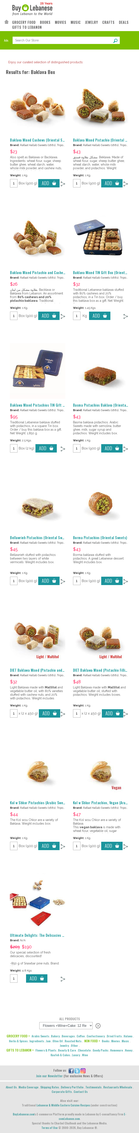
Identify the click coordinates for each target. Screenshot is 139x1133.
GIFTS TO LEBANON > (20, 1050)
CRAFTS (108, 22)
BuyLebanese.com (23, 1114)
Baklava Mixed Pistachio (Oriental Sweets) (105, 140)
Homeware (116, 1050)
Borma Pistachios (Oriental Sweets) (100, 537)
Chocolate (84, 1050)
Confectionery (96, 1036)
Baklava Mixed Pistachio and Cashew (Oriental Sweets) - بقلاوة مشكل (63, 272)
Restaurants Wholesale (117, 1087)
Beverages (68, 1036)
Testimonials (93, 1087)
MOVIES (60, 22)
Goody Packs (100, 1050)
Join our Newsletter (49, 1075)
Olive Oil (58, 1041)
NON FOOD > (92, 1040)
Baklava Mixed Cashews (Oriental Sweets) (41, 140)
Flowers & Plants (45, 1050)
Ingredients (36, 1041)
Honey (128, 1050)
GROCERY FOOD (24, 22)
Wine (85, 1055)
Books (105, 1041)
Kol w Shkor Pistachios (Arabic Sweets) (39, 802)
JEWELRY (91, 22)
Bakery (55, 1036)
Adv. (6, 40)
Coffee (81, 1036)
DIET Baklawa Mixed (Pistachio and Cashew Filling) (48, 670)
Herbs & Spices (18, 1041)
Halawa (128, 1036)
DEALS (124, 22)
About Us (11, 1087)
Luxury (76, 1055)
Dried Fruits (114, 1036)
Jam (48, 1041)
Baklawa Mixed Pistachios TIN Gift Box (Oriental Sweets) (53, 405)
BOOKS (45, 22)
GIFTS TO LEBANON (27, 27)
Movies (115, 1041)
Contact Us (81, 1091)
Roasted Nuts (73, 1041)
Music (125, 1041)
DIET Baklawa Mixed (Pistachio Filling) (101, 670)
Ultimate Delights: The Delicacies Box (39, 935)
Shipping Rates (49, 1087)
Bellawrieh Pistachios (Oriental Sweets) (40, 537)
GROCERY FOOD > (18, 1035)
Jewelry (64, 1045)
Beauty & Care (67, 1050)
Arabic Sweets (40, 1036)
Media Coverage (28, 1087)
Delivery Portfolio (72, 1087)
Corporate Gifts (62, 1091)
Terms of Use (49, 1127)
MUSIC (76, 22)
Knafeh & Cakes (60, 1055)
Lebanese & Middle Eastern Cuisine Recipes (63, 1105)
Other (74, 1045)
